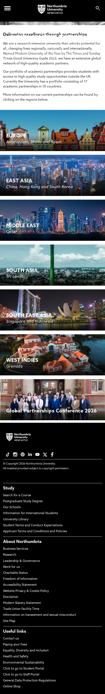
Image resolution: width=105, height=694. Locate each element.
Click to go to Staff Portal (21, 674)
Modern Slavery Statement (22, 603)
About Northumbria (22, 542)
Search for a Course (17, 495)
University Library (16, 519)
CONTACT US (52, 47)
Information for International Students (30, 513)
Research (9, 555)
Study (8, 488)
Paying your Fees (15, 644)
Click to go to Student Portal (23, 668)
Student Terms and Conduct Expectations (32, 525)
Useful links (14, 632)
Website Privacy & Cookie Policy (26, 591)
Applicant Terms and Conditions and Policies (35, 531)
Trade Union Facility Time (21, 609)
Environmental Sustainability (23, 662)
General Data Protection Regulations (29, 680)
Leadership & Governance (21, 561)
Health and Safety (15, 656)
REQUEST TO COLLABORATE (52, 57)
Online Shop (12, 686)
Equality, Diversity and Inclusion (26, 650)
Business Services (15, 549)
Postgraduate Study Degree (23, 501)
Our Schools (12, 507)
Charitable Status (15, 573)
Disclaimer (10, 597)
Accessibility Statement (20, 585)
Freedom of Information (20, 579)
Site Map (9, 621)
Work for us (11, 567)
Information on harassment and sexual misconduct (39, 615)
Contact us (11, 638)
